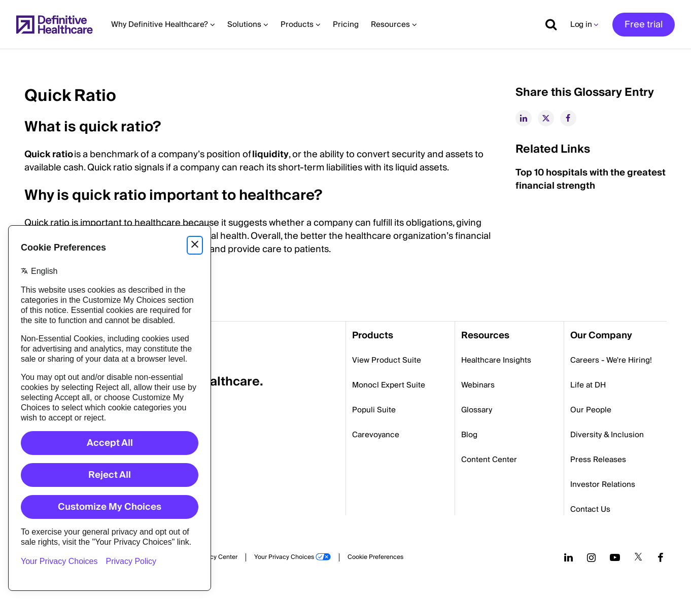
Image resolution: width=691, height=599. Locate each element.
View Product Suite (386, 360)
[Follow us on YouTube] (615, 557)
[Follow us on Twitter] (638, 557)
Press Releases (598, 459)
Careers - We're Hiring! (611, 360)
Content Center (489, 459)
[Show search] (547, 24)
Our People (590, 409)
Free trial (644, 24)
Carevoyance (375, 434)
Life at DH (588, 385)
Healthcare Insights (496, 360)
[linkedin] (523, 118)
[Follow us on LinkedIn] (568, 557)
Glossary (476, 409)
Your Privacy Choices (284, 557)
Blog (469, 434)
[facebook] (568, 118)
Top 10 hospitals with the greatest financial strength (590, 179)
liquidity (270, 154)
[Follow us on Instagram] (591, 557)
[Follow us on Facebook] (660, 557)
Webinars (478, 385)
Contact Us (590, 509)
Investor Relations (602, 484)
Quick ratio (48, 154)
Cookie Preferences (375, 557)
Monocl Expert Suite (388, 385)
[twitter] (546, 118)
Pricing (346, 24)
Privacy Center (216, 557)
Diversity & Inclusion (607, 434)
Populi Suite (374, 409)
